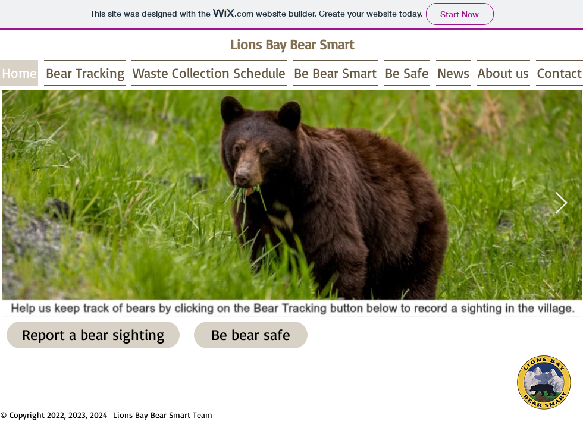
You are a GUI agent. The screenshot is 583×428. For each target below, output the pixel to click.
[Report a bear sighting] (93, 335)
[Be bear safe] (251, 335)
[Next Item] (561, 203)
